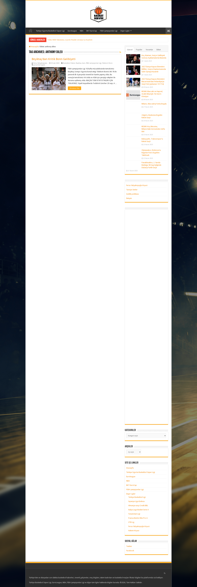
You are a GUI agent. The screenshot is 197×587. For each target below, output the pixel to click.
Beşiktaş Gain (80, 63)
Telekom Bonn (107, 63)
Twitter (129, 546)
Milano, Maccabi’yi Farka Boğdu (154, 104)
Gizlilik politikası (132, 194)
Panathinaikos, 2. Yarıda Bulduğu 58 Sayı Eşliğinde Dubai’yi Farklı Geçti (151, 165)
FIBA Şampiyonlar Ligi (108, 31)
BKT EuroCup (91, 31)
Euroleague (72, 31)
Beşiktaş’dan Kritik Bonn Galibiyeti (54, 59)
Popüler (139, 50)
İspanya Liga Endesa (136, 501)
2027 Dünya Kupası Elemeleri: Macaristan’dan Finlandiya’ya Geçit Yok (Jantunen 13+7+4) (153, 81)
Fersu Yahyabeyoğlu (40, 63)
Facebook (130, 551)
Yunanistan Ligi (134, 514)
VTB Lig (131, 522)
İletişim (129, 198)
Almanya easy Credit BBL (138, 505)
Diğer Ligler (125, 31)
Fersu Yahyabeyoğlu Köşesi (136, 185)
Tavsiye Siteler (132, 190)
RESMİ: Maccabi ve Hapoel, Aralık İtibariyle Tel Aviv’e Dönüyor (152, 93)
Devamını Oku (74, 88)
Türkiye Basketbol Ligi (137, 497)
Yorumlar (149, 50)
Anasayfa (30, 30)
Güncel (129, 50)
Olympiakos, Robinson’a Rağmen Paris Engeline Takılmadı (151, 152)
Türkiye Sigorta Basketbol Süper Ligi (50, 31)
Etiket (159, 50)
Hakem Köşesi (133, 531)
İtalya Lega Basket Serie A (138, 510)
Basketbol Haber (69, 63)
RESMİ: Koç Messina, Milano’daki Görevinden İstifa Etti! (153, 129)
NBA (81, 31)
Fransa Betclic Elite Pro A (138, 518)
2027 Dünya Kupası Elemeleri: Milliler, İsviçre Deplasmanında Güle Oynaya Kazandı (154, 69)
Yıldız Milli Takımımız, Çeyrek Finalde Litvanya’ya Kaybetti (69, 40)
